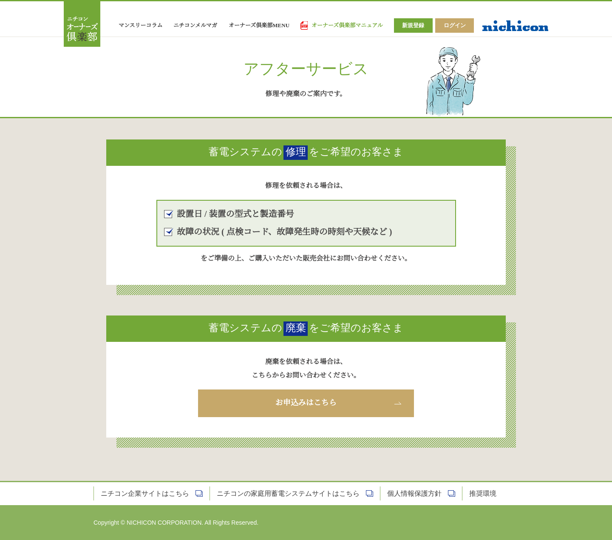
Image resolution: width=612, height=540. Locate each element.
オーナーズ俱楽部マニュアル (347, 25)
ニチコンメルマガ (195, 25)
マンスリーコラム (140, 25)
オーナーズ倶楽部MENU (259, 25)
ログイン (455, 25)
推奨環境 (482, 493)
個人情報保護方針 (414, 493)
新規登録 (413, 25)
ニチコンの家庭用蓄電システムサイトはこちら (288, 493)
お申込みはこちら (306, 403)
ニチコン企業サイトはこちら (145, 493)
